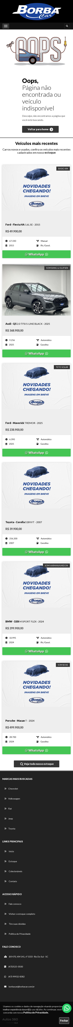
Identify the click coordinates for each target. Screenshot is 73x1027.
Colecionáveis (13, 871)
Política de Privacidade (17, 933)
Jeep (8, 818)
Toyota (9, 828)
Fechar (64, 1020)
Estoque (10, 861)
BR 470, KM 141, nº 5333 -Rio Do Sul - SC (26, 956)
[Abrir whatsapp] (67, 1008)
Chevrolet (11, 788)
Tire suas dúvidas (15, 924)
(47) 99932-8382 (14, 976)
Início (9, 851)
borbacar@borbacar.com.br (19, 986)
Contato (10, 881)
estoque (50, 152)
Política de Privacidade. (36, 1012)
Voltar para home (40, 129)
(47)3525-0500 (13, 966)
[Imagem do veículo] (36, 190)
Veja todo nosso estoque (37, 764)
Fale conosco (12, 904)
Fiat (8, 808)
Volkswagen (12, 798)
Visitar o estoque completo (19, 914)
